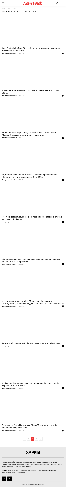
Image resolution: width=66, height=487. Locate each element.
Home (3, 8)
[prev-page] (24, 439)
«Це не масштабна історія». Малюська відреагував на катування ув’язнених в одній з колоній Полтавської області (33, 302)
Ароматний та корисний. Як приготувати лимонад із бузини (31, 343)
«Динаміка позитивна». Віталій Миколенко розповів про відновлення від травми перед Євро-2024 (29, 175)
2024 (8, 8)
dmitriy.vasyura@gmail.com (9, 53)
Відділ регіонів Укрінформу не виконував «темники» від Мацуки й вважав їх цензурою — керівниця (29, 133)
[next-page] (41, 439)
